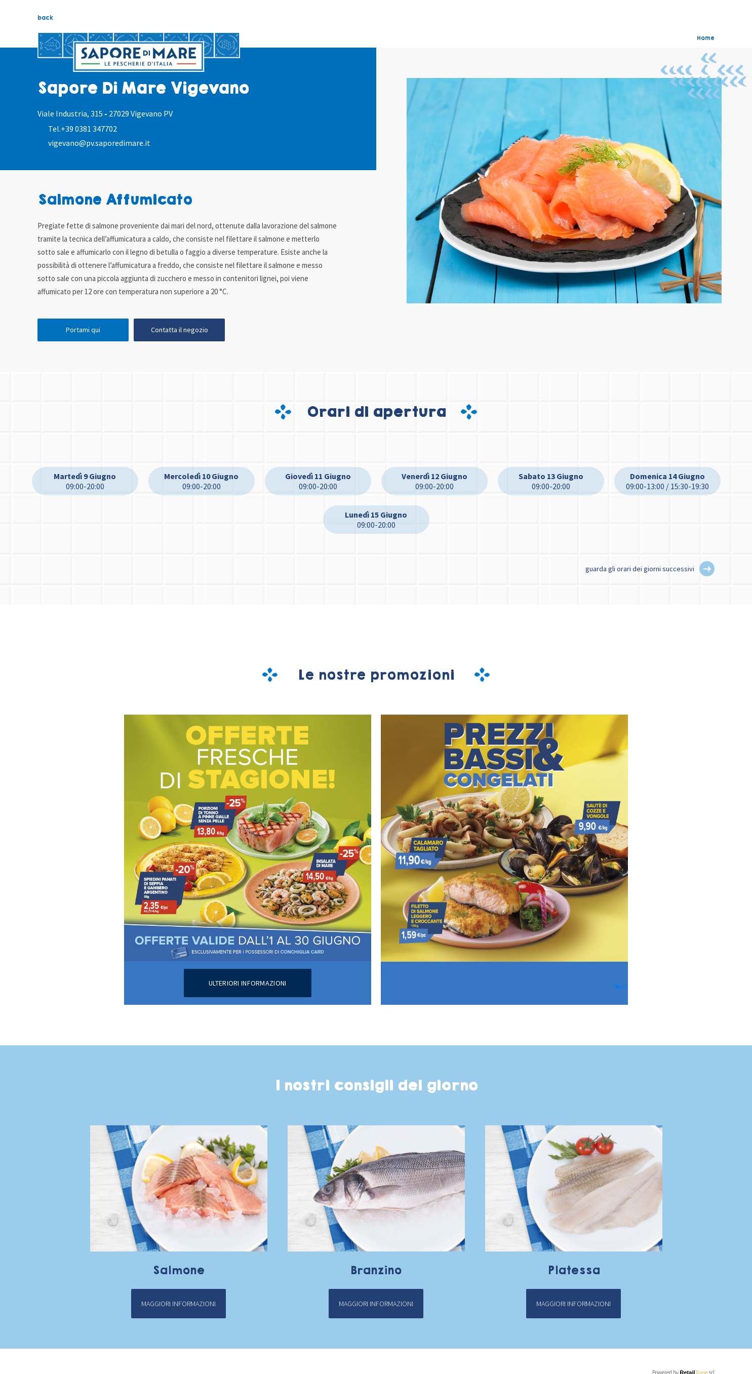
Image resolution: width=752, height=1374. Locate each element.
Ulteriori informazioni (247, 983)
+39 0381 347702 (89, 129)
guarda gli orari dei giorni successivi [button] (639, 568)
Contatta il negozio (179, 329)
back (45, 18)
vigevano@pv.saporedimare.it (99, 143)
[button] (707, 568)
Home (706, 38)
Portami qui (83, 329)
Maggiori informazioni (178, 1303)
